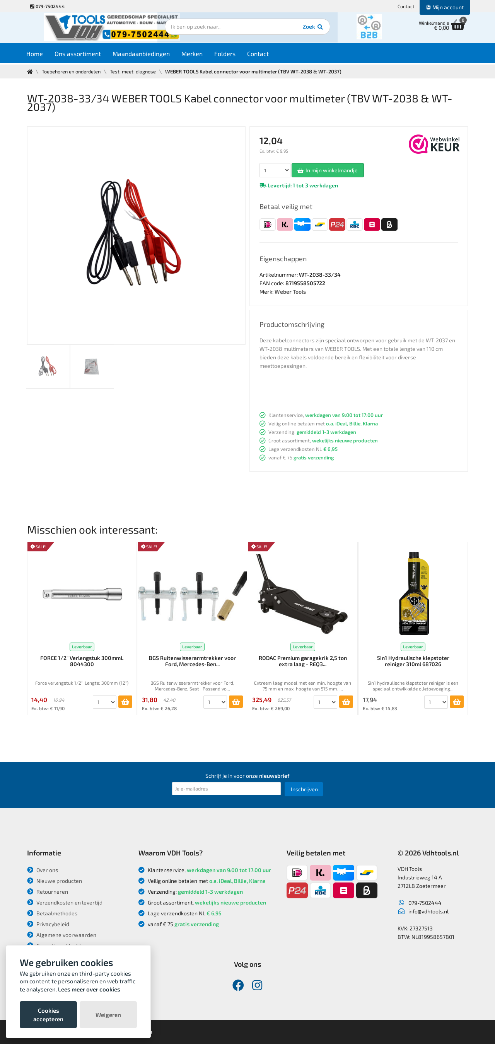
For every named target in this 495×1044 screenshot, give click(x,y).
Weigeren (108, 1014)
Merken (198, 54)
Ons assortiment (84, 54)
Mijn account (445, 7)
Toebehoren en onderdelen (72, 71)
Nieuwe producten (54, 880)
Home (41, 54)
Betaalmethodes (52, 913)
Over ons (42, 870)
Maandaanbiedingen (147, 54)
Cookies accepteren (48, 1014)
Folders (231, 54)
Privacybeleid (48, 924)
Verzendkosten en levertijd (64, 902)
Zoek (300, 29)
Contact (406, 6)
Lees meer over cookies (89, 989)
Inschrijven (304, 789)
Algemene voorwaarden (61, 935)
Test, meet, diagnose (136, 71)
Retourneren (47, 891)
